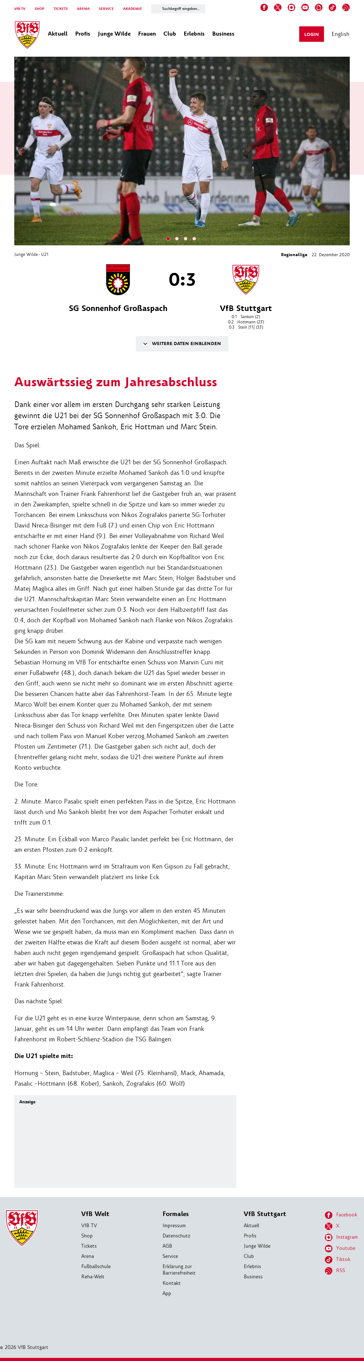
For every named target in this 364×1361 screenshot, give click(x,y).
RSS (335, 1271)
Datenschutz (176, 1235)
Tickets (89, 1246)
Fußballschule (96, 1266)
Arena (87, 1256)
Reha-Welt (92, 1276)
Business (253, 1276)
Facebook (341, 1215)
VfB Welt (95, 1214)
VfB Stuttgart (265, 1214)
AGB (167, 1246)
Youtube (340, 1248)
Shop (87, 1235)
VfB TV (19, 9)
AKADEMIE (132, 9)
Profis (250, 1235)
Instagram (341, 1237)
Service (170, 1256)
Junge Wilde (26, 254)
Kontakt (171, 1283)
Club (249, 1256)
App (166, 1293)
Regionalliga (294, 255)
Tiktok (337, 1259)
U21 (44, 254)
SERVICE (106, 9)
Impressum (174, 1225)
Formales (175, 1214)
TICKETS (61, 9)
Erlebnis (252, 1266)
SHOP (39, 9)
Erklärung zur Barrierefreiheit (179, 1269)
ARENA (83, 9)
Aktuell (251, 1225)
